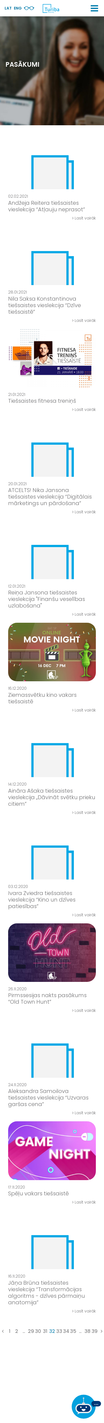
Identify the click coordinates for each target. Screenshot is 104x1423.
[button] (94, 8)
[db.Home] (51, 8)
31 (45, 1331)
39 (94, 1331)
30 (38, 1331)
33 (59, 1331)
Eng (18, 8)
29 (31, 1331)
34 (66, 1331)
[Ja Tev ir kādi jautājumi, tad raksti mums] (86, 1406)
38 (87, 1331)
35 (73, 1331)
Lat (8, 8)
